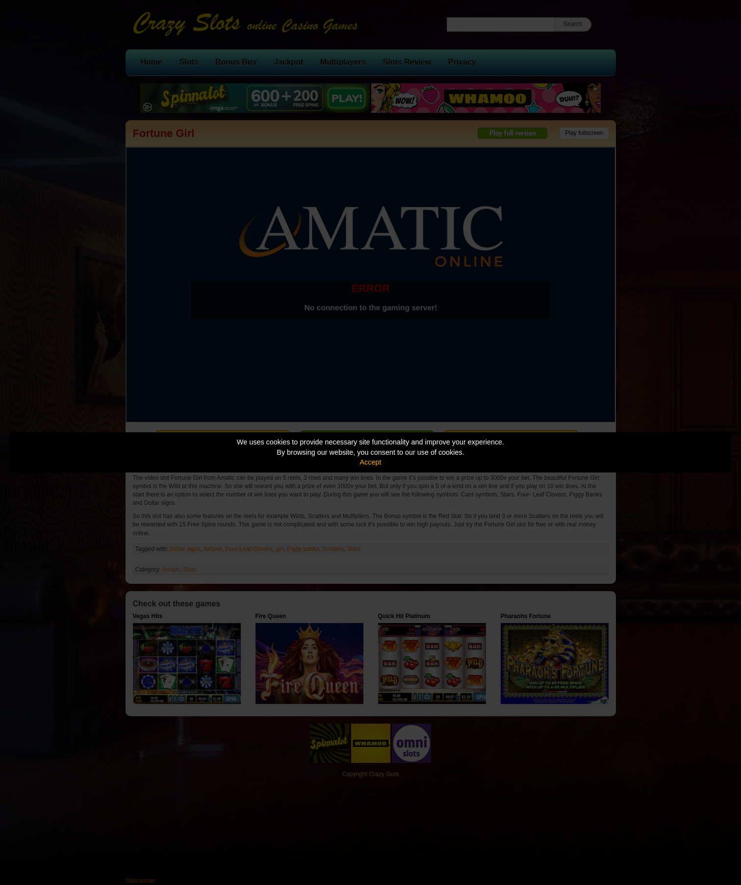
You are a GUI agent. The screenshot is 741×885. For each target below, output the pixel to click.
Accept (371, 462)
